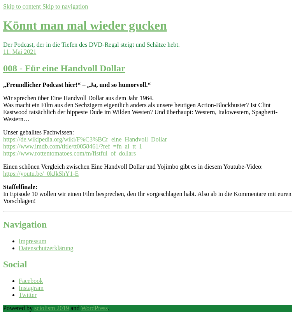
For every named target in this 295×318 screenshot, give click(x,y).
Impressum (32, 241)
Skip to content (22, 6)
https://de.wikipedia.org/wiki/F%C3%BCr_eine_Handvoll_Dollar (85, 139)
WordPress (94, 308)
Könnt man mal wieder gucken (85, 25)
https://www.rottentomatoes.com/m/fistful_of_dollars (69, 153)
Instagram (31, 287)
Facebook (31, 280)
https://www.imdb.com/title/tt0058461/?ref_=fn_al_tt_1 (72, 146)
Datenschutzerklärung (46, 248)
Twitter (28, 295)
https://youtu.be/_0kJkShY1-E (41, 173)
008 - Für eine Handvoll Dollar (64, 68)
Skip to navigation (65, 6)
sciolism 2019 (51, 308)
